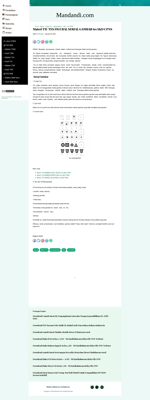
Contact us (65, 387)
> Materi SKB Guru (12, 77)
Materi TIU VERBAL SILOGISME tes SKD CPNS (52, 178)
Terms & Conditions (7, 97)
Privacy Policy (17, 97)
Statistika (8, 23)
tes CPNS (71, 250)
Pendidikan (8, 10)
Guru (6, 19)
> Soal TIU (8, 61)
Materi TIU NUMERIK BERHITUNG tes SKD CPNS (53, 175)
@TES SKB (8, 73)
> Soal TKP (8, 69)
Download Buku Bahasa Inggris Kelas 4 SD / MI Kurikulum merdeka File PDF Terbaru (72, 345)
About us (56, 387)
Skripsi (7, 28)
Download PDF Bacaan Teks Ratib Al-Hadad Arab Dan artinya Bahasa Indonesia (69, 325)
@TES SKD (8, 45)
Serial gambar (55, 250)
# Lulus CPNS (10, 41)
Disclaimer (5, 98)
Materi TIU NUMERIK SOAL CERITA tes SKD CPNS (54, 173)
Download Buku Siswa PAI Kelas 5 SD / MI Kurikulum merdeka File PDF (65, 366)
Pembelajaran (10, 14)
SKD (63, 250)
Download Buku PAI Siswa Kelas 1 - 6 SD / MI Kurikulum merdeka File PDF (67, 359)
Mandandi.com (75, 15)
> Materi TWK (10, 49)
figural (36, 250)
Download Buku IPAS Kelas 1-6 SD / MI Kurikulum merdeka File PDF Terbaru (68, 339)
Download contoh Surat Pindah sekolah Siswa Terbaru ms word (61, 332)
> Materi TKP (9, 65)
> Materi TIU (9, 57)
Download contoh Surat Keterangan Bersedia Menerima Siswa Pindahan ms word (69, 352)
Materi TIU (44, 250)
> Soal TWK (9, 53)
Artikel (6, 32)
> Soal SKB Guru (11, 82)
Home (49, 387)
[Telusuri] (120, 5)
